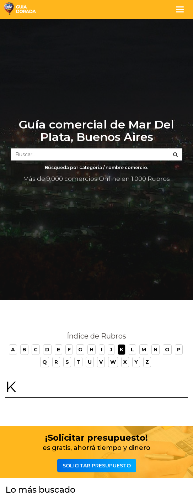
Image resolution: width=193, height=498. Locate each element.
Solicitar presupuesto (97, 465)
